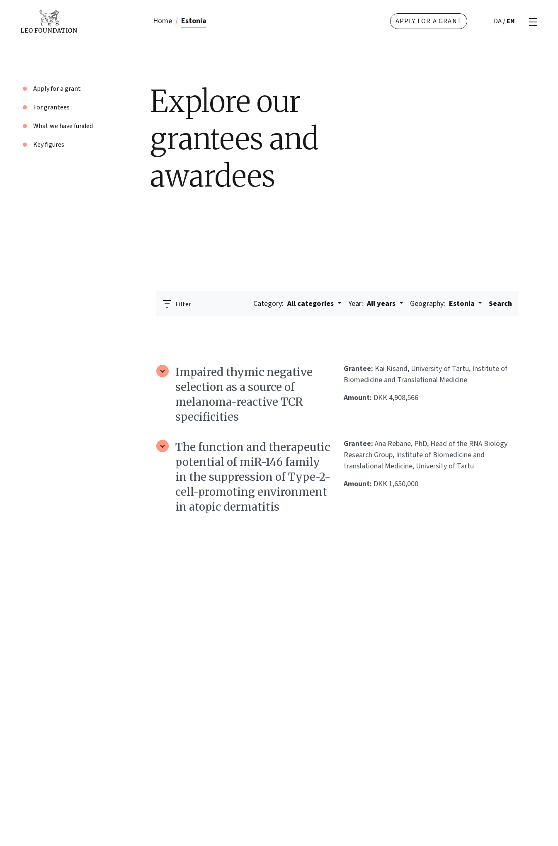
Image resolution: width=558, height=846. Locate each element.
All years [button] (372, 303)
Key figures (48, 144)
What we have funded (63, 126)
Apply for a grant (428, 21)
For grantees (51, 107)
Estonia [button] (443, 303)
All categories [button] (294, 303)
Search (500, 303)
